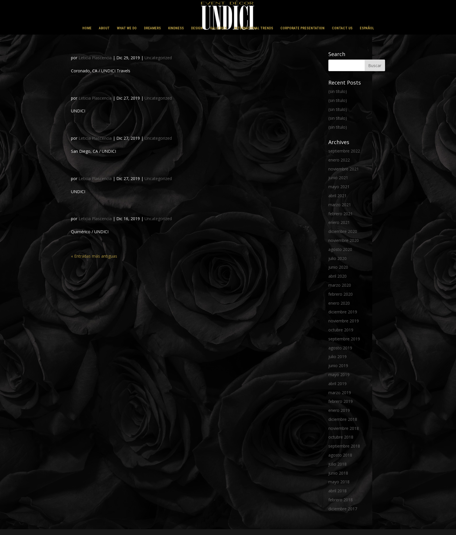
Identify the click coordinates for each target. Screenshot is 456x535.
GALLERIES (218, 28)
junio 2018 (338, 473)
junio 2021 (338, 177)
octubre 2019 (340, 330)
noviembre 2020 (343, 240)
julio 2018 (337, 464)
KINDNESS (176, 28)
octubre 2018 (340, 437)
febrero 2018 (340, 499)
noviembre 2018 (343, 428)
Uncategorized (158, 57)
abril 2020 (337, 276)
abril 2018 (337, 490)
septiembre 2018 (344, 446)
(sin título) (337, 91)
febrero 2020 (340, 294)
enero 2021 (339, 222)
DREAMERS (152, 28)
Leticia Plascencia (95, 57)
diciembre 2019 (342, 312)
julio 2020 (337, 258)
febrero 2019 (340, 401)
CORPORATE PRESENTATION (302, 28)
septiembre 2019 (344, 339)
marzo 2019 (339, 392)
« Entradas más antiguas (94, 256)
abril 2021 (337, 195)
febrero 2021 (340, 213)
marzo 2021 (339, 204)
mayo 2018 (339, 481)
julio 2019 (337, 356)
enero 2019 (339, 410)
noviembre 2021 (343, 169)
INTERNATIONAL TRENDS (253, 28)
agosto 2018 (340, 455)
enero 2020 (339, 303)
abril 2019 (337, 383)
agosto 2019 (340, 348)
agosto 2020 (340, 249)
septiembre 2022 (344, 151)
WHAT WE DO (127, 28)
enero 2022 (339, 160)
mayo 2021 (339, 186)
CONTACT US (342, 28)
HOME (87, 28)
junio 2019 (338, 365)
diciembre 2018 (342, 419)
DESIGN (197, 28)
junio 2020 (338, 267)
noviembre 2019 (343, 321)
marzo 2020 (339, 285)
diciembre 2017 (342, 508)
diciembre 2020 (342, 231)
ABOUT (104, 28)
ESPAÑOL (367, 28)
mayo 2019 (339, 374)
